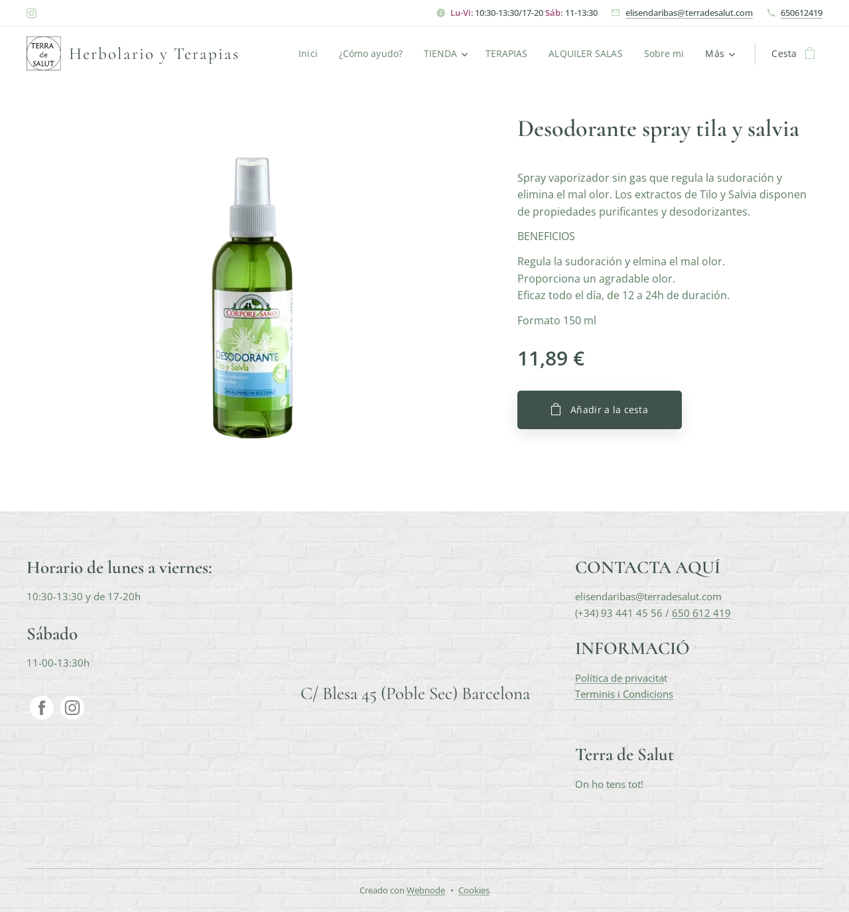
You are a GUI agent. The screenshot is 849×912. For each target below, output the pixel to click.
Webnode (426, 890)
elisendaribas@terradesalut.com (689, 13)
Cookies (474, 890)
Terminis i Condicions (624, 693)
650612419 (801, 13)
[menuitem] (305, 53)
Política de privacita (619, 677)
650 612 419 (701, 612)
